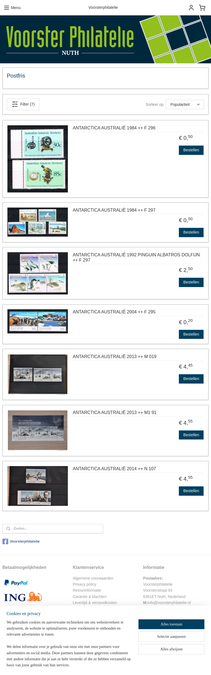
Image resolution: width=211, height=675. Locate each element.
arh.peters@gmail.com (168, 609)
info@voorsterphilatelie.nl (169, 602)
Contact (79, 609)
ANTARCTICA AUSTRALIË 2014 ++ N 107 (114, 468)
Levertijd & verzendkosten (95, 602)
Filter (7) (23, 104)
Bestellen (191, 150)
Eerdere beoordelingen (92, 642)
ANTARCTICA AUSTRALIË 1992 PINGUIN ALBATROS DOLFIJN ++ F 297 (136, 257)
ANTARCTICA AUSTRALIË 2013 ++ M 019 (115, 356)
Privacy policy (84, 584)
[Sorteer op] (185, 104)
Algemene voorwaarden (93, 578)
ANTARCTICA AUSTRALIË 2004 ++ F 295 (114, 312)
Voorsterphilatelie (21, 541)
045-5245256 (158, 621)
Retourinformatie (87, 590)
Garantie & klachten (90, 596)
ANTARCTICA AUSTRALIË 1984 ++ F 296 (114, 128)
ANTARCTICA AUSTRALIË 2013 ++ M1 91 (115, 412)
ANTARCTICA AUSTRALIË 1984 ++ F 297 (114, 210)
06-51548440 (158, 615)
